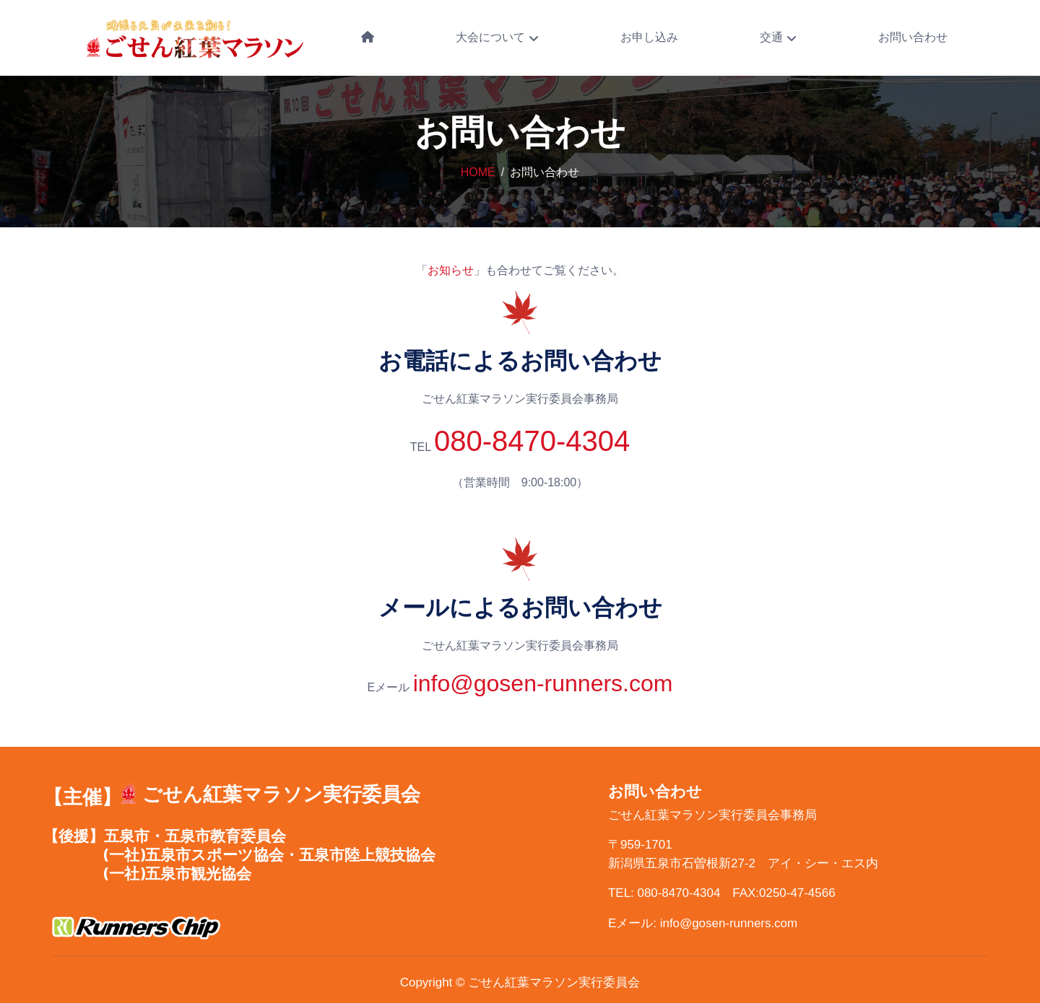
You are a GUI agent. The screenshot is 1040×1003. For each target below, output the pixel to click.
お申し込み (649, 37)
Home (478, 172)
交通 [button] (773, 37)
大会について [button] (492, 37)
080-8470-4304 (532, 441)
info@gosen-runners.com (543, 683)
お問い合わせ (913, 37)
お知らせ (451, 270)
